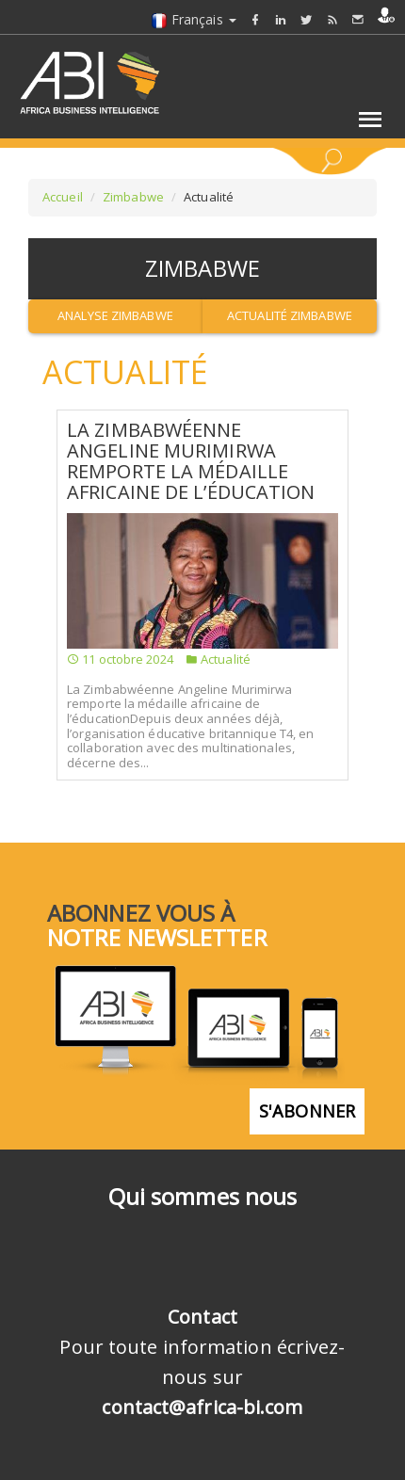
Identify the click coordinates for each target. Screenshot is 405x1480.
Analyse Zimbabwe (115, 315)
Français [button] (193, 19)
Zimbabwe (133, 196)
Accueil (62, 196)
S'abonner (307, 1111)
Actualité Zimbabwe (289, 315)
